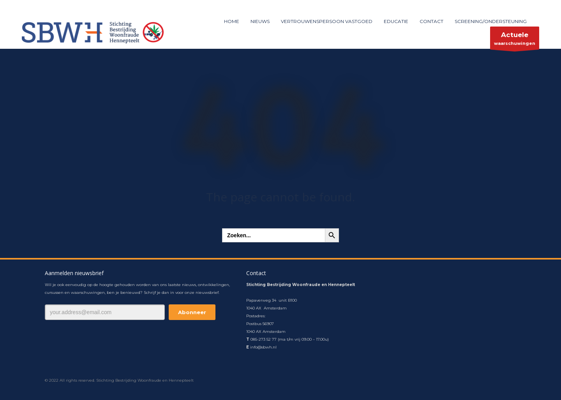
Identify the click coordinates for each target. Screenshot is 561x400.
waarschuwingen (514, 40)
